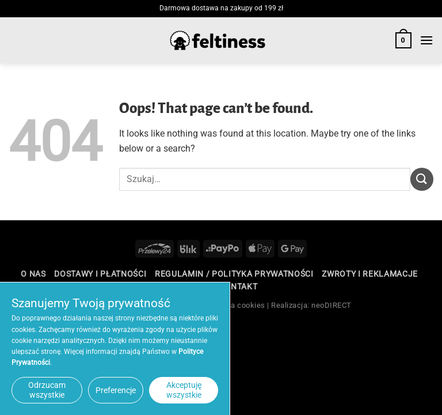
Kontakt (238, 286)
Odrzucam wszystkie (47, 389)
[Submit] (421, 179)
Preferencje (116, 390)
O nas (33, 273)
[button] (403, 40)
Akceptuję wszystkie (183, 389)
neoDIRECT (331, 305)
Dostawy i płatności (100, 273)
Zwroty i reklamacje (370, 273)
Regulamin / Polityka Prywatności (234, 273)
